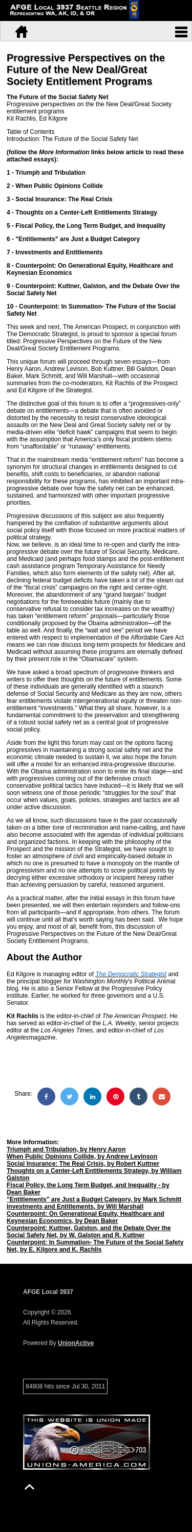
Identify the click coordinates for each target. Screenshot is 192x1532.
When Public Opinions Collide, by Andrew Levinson (82, 1156)
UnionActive (76, 1343)
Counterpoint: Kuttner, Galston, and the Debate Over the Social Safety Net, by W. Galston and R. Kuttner (89, 1231)
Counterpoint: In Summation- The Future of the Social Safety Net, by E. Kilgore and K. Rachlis (95, 1246)
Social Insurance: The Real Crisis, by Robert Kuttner (83, 1163)
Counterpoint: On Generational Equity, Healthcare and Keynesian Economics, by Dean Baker (85, 1217)
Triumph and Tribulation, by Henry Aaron (66, 1149)
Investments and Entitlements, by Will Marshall (75, 1206)
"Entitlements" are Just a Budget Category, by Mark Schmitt (94, 1199)
